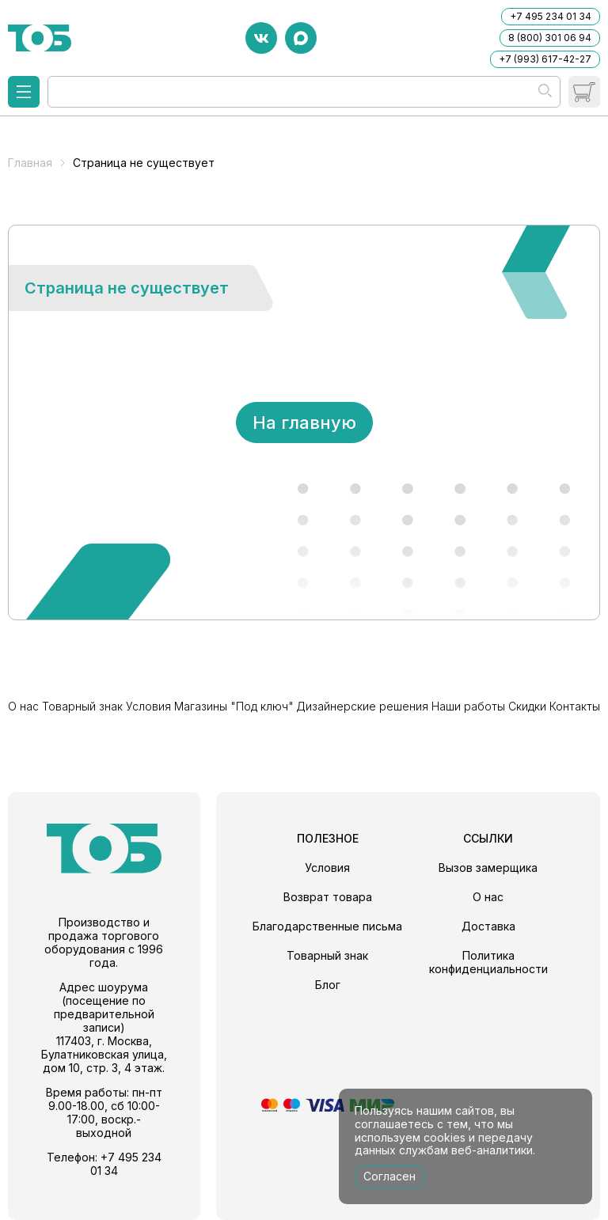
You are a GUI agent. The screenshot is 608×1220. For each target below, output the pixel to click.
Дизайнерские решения (362, 706)
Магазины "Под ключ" (234, 706)
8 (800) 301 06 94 (549, 38)
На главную (304, 422)
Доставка (488, 926)
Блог (327, 984)
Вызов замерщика (488, 867)
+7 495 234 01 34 (550, 16)
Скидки (527, 706)
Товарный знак (82, 706)
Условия (148, 706)
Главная (30, 162)
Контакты (574, 706)
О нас (23, 706)
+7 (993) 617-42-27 (545, 59)
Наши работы (468, 706)
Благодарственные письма (327, 926)
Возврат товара (327, 897)
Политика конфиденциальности (488, 962)
